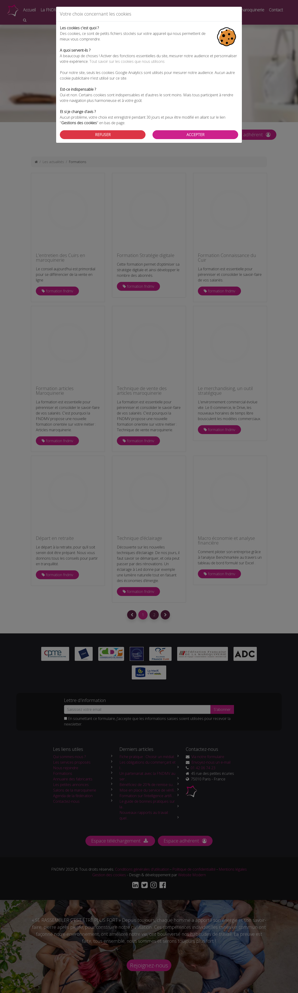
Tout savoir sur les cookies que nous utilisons (127, 61)
